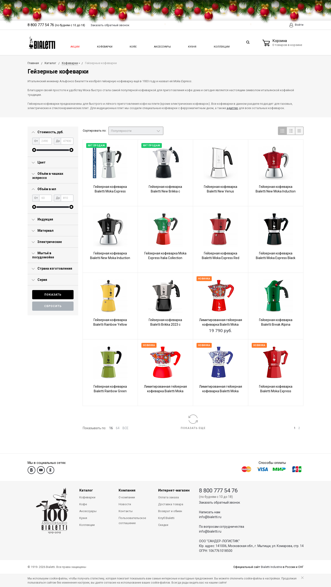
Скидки (163, 525)
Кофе (132, 45)
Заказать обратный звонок (219, 502)
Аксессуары (162, 45)
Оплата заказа (168, 497)
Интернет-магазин (174, 490)
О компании (127, 497)
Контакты (126, 511)
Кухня (191, 45)
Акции (74, 45)
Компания (127, 490)
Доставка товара (170, 504)
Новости (125, 504)
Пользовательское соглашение (132, 520)
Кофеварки (104, 45)
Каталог (86, 490)
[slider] (34, 150)
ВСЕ (125, 428)
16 (111, 428)
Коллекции (221, 45)
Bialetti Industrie (271, 567)
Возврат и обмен (170, 511)
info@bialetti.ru (210, 517)
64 (118, 428)
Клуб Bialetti (166, 518)
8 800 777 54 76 (218, 490)
